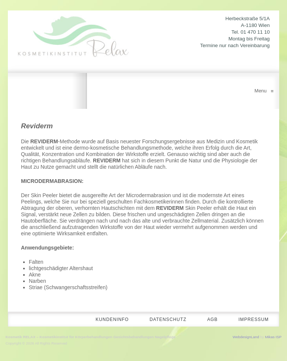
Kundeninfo (105, 320)
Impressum (252, 320)
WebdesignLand (246, 337)
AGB (209, 320)
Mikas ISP (273, 337)
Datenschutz (163, 320)
